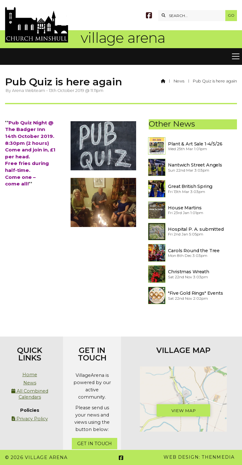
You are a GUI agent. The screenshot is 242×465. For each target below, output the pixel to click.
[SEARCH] (193, 15)
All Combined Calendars (29, 394)
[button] (121, 56)
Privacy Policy (30, 419)
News (179, 81)
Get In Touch (94, 443)
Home (29, 374)
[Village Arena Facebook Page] (149, 16)
